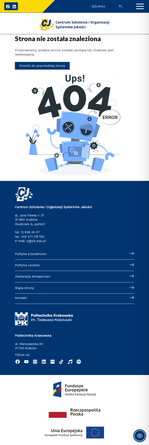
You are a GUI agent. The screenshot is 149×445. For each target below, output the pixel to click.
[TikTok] (61, 361)
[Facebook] (8, 7)
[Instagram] (35, 361)
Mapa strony (24, 288)
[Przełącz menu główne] (140, 6)
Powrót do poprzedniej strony (42, 66)
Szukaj (98, 6)
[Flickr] (52, 361)
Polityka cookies (27, 265)
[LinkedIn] (14, 7)
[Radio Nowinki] (70, 361)
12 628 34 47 (30, 232)
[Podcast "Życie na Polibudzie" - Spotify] (78, 361)
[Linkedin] (43, 361)
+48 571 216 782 (32, 237)
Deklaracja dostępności (32, 276)
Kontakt (21, 298)
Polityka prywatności (30, 254)
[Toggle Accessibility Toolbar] (140, 436)
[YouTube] (26, 361)
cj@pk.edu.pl (36, 241)
